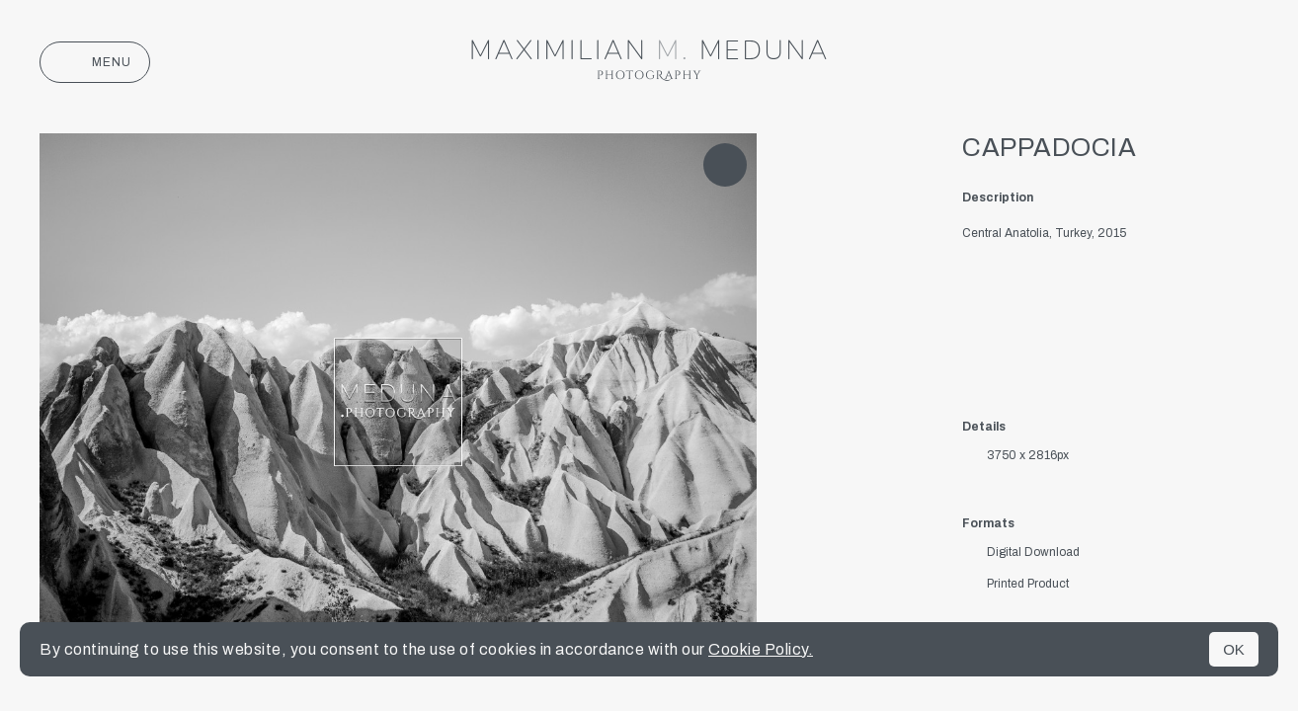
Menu (94, 62)
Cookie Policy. (760, 649)
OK (1234, 649)
